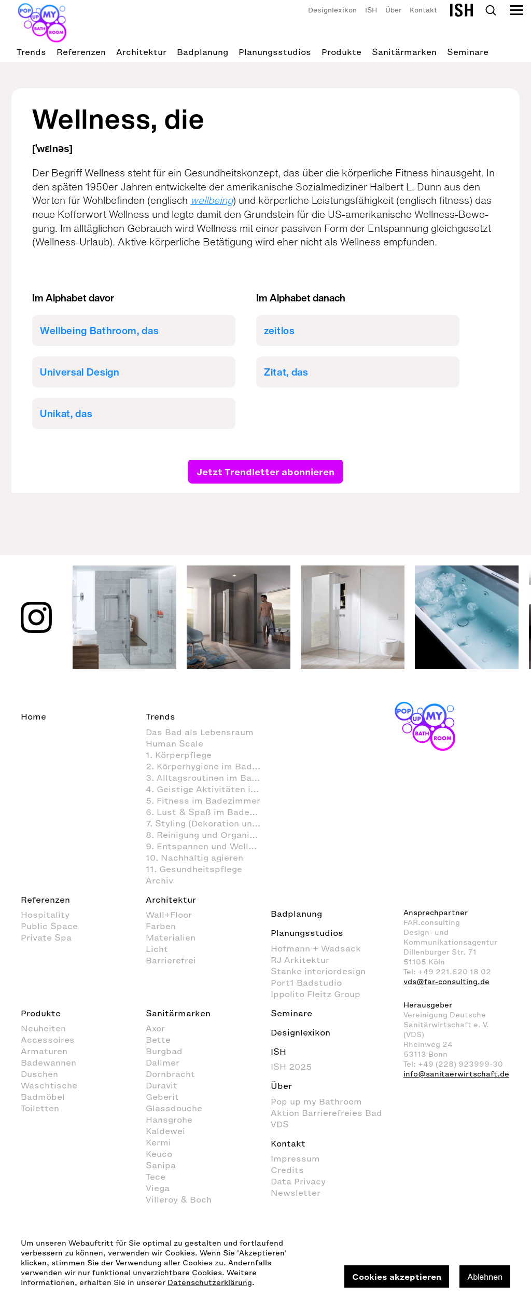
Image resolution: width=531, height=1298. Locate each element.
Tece (155, 1176)
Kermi (158, 1142)
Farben (161, 926)
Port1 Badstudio (306, 982)
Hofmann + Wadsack (316, 948)
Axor (155, 1028)
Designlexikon (332, 10)
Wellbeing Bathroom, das (99, 330)
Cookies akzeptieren (396, 1276)
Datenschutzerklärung (209, 1283)
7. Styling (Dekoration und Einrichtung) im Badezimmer (208, 823)
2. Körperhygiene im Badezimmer (208, 766)
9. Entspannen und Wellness (207, 846)
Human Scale (174, 743)
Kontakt (423, 10)
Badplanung (202, 52)
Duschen (39, 1074)
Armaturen (44, 1051)
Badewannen (48, 1062)
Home (33, 716)
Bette (158, 1039)
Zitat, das (286, 372)
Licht (157, 949)
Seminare (467, 52)
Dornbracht (170, 1074)
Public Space (49, 926)
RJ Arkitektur (300, 959)
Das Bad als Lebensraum (200, 732)
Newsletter (295, 1192)
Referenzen (81, 52)
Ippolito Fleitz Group (315, 994)
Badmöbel (43, 1096)
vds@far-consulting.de (446, 982)
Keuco (159, 1153)
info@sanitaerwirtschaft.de (456, 1074)
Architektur (141, 52)
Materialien (170, 937)
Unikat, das (66, 413)
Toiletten (40, 1108)
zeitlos (279, 330)
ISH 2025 (291, 1066)
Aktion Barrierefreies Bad (326, 1113)
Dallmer (162, 1062)
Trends (31, 52)
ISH (371, 10)
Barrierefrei (171, 960)
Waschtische (49, 1085)
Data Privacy (298, 1181)
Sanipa (161, 1165)
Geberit (162, 1096)
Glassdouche (174, 1108)
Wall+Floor (169, 914)
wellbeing (211, 200)
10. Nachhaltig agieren (194, 857)
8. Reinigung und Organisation (208, 834)
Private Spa (46, 937)
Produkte (341, 52)
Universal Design (80, 372)
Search (490, 10)
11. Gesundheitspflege (194, 869)
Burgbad (164, 1051)
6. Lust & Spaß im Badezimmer (208, 812)
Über (393, 10)
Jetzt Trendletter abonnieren (265, 471)
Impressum (295, 1158)
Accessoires (48, 1039)
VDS (280, 1124)
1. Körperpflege (179, 755)
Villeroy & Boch (179, 1199)
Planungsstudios (275, 52)
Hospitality (45, 914)
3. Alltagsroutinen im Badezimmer (208, 777)
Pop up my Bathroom (316, 1101)
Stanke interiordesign (318, 971)
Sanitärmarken (404, 52)
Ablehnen (484, 1276)
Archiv (159, 880)
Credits (287, 1170)
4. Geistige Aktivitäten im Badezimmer (208, 789)
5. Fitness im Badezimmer (203, 800)
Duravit (161, 1085)
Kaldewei (165, 1131)
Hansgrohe (169, 1119)
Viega (158, 1188)
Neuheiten (43, 1028)
